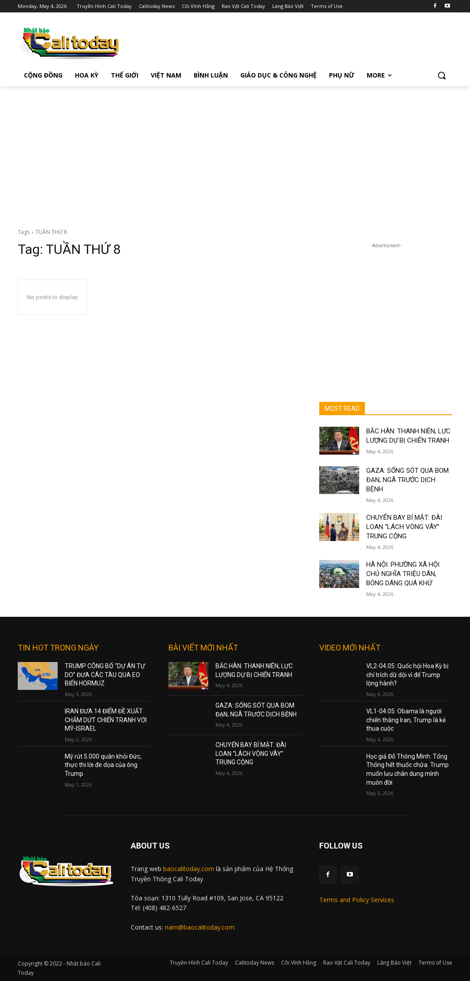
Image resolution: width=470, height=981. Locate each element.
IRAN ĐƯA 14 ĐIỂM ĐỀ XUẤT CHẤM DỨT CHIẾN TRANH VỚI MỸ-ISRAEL (106, 720)
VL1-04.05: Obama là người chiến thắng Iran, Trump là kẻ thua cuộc (406, 720)
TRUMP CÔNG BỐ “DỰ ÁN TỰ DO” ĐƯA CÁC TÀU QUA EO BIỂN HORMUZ (105, 674)
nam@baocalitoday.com (200, 927)
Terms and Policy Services (356, 899)
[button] (441, 75)
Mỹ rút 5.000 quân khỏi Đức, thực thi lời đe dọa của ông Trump (103, 765)
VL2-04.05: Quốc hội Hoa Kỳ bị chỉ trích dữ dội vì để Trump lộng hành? (407, 674)
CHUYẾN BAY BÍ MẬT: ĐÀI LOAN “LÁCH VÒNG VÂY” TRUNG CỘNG (404, 527)
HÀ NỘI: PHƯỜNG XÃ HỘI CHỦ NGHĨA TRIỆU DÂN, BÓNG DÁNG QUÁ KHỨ (402, 574)
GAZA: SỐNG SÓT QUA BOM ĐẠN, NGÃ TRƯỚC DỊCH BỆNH (407, 480)
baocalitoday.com (188, 868)
